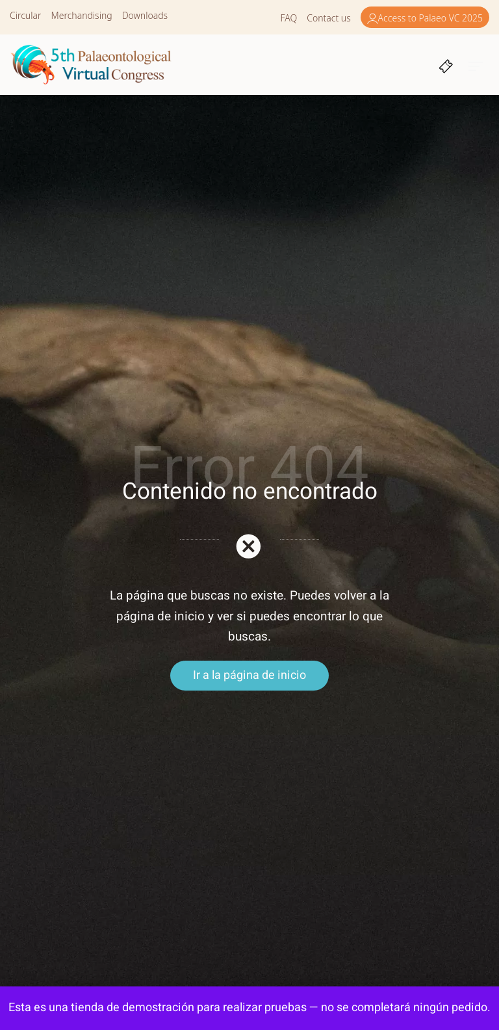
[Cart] (446, 64)
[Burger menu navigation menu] (476, 64)
